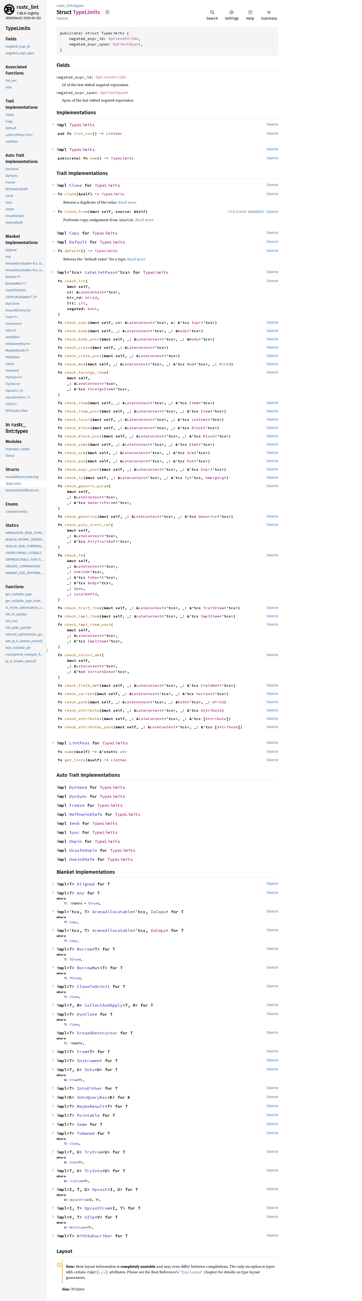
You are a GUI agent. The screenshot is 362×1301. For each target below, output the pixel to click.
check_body (76, 330)
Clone (75, 185)
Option (115, 38)
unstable (255, 211)
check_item (76, 403)
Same (82, 1124)
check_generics (81, 516)
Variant (204, 693)
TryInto (93, 1170)
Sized (94, 903)
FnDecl (95, 577)
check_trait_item (83, 607)
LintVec (114, 133)
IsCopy (158, 911)
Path (182, 702)
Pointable (88, 1115)
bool (92, 308)
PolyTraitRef (101, 541)
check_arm (75, 452)
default (73, 250)
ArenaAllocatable (112, 911)
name (69, 751)
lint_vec (83, 133)
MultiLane (77, 1227)
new (93, 158)
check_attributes (83, 718)
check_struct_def (83, 655)
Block (197, 427)
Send (74, 823)
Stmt (194, 444)
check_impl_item (82, 616)
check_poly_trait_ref (88, 524)
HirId (130, 38)
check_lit (75, 281)
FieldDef (210, 685)
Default (78, 242)
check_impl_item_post (88, 624)
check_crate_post (83, 355)
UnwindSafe (82, 859)
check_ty (74, 477)
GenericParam (101, 502)
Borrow (84, 949)
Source (62, 18)
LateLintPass (99, 272)
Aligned (86, 884)
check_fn (74, 555)
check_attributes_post (89, 727)
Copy (74, 233)
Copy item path (107, 12)
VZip (89, 1217)
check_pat (75, 461)
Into (89, 1069)
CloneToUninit (93, 986)
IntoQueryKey (92, 1097)
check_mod (75, 364)
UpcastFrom (78, 1200)
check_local (77, 419)
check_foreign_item (85, 372)
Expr (196, 322)
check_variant (80, 693)
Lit (81, 303)
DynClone (87, 1014)
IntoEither (89, 1088)
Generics (208, 516)
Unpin (75, 841)
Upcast (99, 1189)
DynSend (78, 787)
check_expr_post (82, 469)
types (79, 5)
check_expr (76, 322)
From (82, 1051)
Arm (190, 452)
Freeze (76, 805)
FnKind (81, 571)
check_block (77, 427)
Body (182, 330)
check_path (76, 702)
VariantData (100, 671)
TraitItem (213, 607)
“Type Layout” (191, 1271)
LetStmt (200, 419)
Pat (190, 461)
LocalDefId (85, 594)
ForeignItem (100, 389)
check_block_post (83, 436)
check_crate (77, 347)
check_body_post (82, 339)
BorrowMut (88, 967)
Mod (190, 364)
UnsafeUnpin (83, 850)
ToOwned (86, 1133)
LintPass (79, 743)
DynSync (78, 796)
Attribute (211, 710)
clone (70, 194)
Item (194, 403)
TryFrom (93, 1152)
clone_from (76, 211)
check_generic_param (87, 486)
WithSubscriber (94, 1235)
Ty (187, 477)
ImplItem (210, 616)
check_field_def (82, 685)
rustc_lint (28, 7)
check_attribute (82, 710)
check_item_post (82, 411)
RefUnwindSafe (85, 814)
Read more (127, 202)
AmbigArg (214, 477)
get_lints (75, 760)
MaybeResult (91, 1106)
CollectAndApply (103, 1005)
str (123, 751)
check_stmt (76, 444)
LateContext (91, 292)
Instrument (89, 1060)
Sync (74, 832)
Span (133, 44)
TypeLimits (82, 124)
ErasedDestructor (97, 1033)
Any (80, 893)
